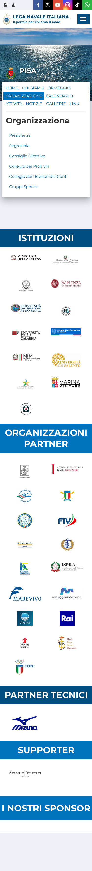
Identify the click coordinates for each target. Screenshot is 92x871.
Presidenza (20, 135)
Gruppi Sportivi (24, 186)
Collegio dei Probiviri (29, 166)
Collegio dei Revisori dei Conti (38, 176)
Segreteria (19, 145)
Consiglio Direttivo (27, 156)
